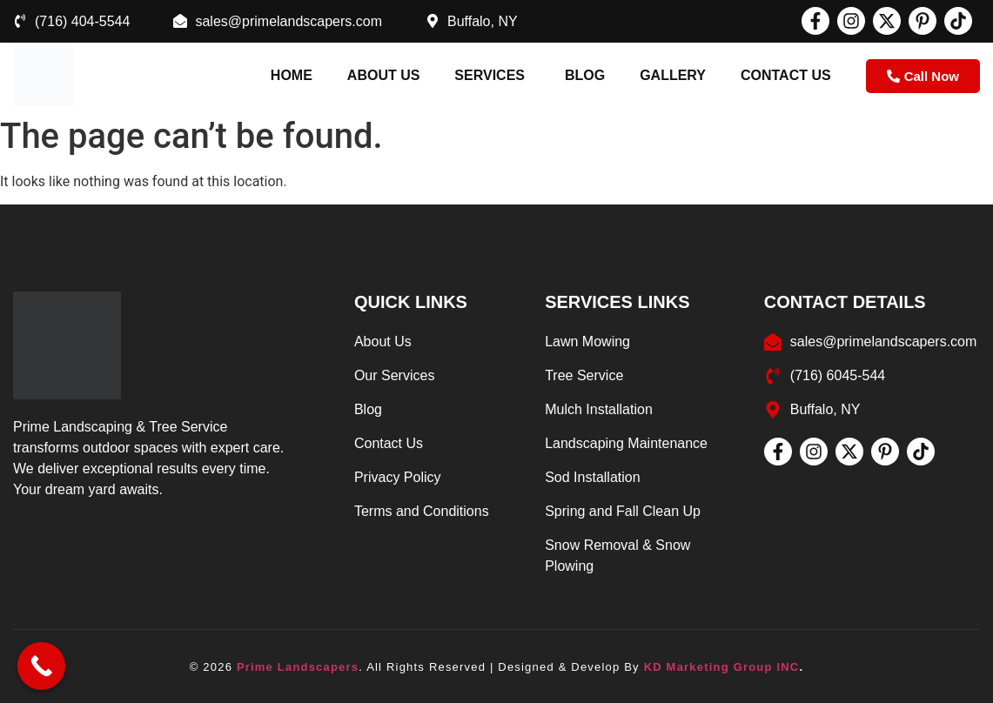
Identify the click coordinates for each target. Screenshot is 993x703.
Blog (585, 75)
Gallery (673, 75)
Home (291, 75)
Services (489, 75)
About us (383, 75)
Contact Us (786, 75)
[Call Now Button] (41, 666)
